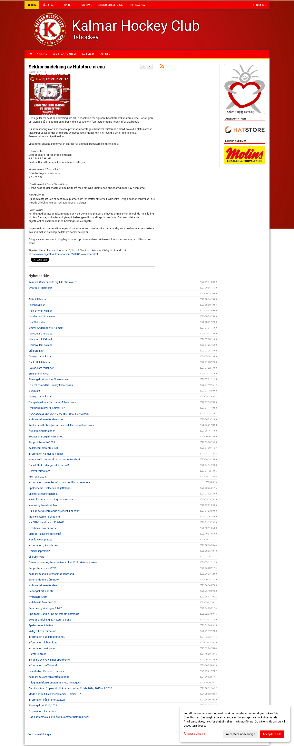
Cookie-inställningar (39, 734)
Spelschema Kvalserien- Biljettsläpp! (50, 488)
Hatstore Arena (37, 653)
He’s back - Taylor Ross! (43, 528)
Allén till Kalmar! (38, 299)
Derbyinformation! (39, 470)
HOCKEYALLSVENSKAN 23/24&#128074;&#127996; (59, 413)
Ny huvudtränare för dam (43, 585)
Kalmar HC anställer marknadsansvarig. (52, 573)
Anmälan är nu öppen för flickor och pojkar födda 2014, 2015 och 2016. (70, 688)
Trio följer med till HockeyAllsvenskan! (51, 385)
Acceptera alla (272, 734)
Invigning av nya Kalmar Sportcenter (49, 659)
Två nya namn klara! (40, 356)
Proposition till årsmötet (43, 711)
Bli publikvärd (37, 556)
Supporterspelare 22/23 (43, 568)
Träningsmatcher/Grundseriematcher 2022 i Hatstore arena (63, 562)
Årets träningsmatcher (42, 430)
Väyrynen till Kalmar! (40, 339)
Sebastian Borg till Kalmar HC (46, 436)
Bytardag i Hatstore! (40, 287)
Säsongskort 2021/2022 (43, 705)
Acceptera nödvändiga (240, 734)
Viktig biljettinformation (42, 631)
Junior (68, 5)
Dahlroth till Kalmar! (40, 362)
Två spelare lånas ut (40, 333)
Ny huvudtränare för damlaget (46, 419)
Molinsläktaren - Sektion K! (44, 516)
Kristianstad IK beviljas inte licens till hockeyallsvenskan (61, 425)
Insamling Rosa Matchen (43, 505)
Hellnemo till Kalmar (40, 310)
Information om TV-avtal (43, 665)
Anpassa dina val (195, 733)
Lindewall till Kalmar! (41, 345)
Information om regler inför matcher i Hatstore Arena (59, 482)
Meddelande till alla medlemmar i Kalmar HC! (55, 694)
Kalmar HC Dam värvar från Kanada (49, 676)
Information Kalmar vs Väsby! (46, 453)
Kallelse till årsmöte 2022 (43, 602)
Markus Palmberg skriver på (45, 533)
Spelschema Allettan (41, 625)
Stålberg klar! (36, 350)
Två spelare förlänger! (42, 367)
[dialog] (235, 723)
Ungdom (86, 5)
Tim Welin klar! (37, 322)
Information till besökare (43, 642)
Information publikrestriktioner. (47, 636)
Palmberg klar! (37, 304)
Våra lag (49, 5)
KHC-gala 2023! (38, 476)
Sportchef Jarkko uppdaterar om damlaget (54, 613)
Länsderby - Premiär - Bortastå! (47, 671)
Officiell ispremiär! (39, 551)
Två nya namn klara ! (41, 396)
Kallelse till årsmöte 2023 (43, 448)
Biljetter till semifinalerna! (43, 493)
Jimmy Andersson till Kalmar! (46, 327)
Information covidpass (42, 648)
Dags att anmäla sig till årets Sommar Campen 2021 (59, 716)
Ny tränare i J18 (38, 596)
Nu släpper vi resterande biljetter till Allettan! (54, 510)
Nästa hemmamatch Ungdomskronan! (51, 499)
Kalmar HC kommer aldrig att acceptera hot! (54, 459)
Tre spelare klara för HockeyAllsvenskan (52, 402)
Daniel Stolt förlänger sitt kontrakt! (49, 465)
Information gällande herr (43, 545)
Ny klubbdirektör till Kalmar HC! (47, 407)
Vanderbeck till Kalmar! (42, 316)
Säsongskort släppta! (42, 591)
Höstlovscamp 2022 (40, 539)
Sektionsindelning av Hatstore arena (67, 67)
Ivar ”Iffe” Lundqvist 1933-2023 (47, 522)
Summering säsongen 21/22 (45, 608)
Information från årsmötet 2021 (47, 699)
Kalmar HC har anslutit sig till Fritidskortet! (53, 282)
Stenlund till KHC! (39, 373)
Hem (32, 5)
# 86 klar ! (34, 390)
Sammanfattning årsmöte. (44, 579)
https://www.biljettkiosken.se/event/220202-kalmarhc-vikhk (64, 254)
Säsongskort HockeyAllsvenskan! (48, 379)
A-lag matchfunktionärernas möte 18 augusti (55, 682)
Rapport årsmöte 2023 (42, 442)
